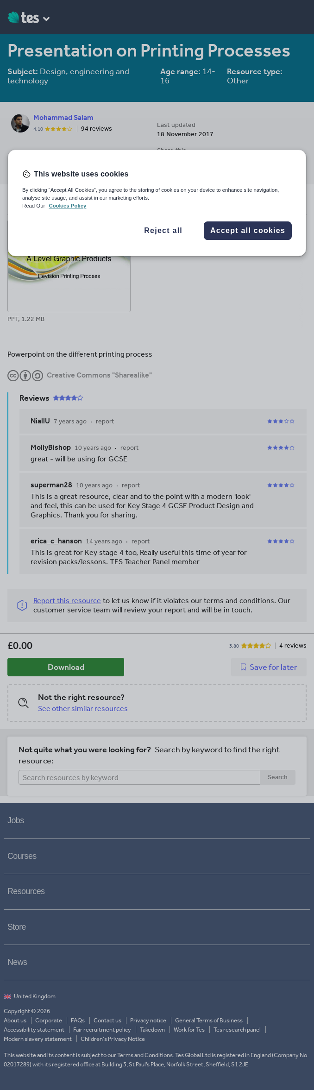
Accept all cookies (247, 230)
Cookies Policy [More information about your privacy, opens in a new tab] (67, 205)
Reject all (163, 230)
